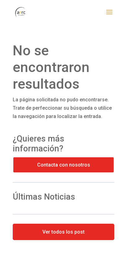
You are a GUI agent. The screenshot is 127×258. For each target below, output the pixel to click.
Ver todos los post (63, 232)
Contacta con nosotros (63, 165)
